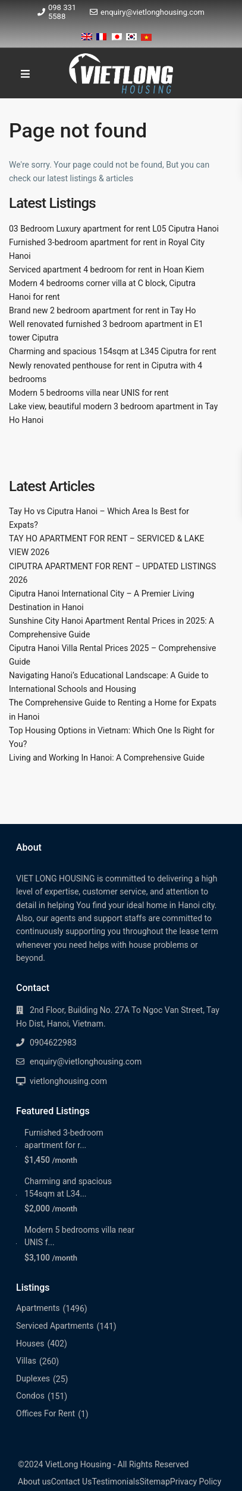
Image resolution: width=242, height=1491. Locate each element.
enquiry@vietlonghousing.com (152, 12)
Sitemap (154, 1481)
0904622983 (53, 1042)
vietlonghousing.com (68, 1081)
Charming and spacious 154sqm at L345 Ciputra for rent (112, 351)
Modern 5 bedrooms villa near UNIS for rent (89, 392)
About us (34, 1481)
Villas (26, 1360)
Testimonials (115, 1481)
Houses (30, 1343)
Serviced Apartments (54, 1325)
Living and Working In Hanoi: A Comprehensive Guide (107, 757)
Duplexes (33, 1378)
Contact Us (71, 1481)
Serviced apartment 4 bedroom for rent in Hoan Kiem (106, 269)
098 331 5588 (62, 12)
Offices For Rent (45, 1413)
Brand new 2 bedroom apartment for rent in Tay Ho (102, 310)
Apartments (38, 1308)
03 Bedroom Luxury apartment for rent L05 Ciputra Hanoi (114, 228)
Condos (30, 1395)
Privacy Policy (195, 1481)
